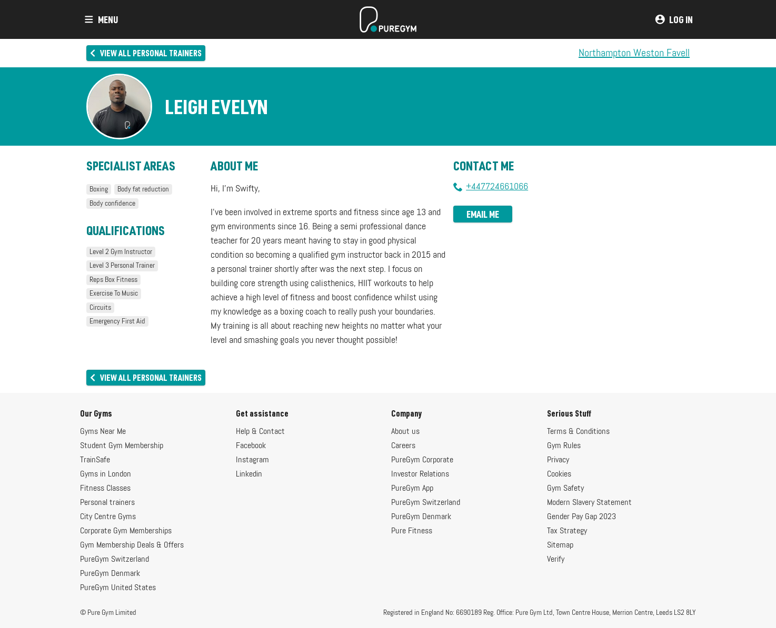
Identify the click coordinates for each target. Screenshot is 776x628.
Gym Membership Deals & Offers (132, 545)
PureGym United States (118, 588)
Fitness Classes (105, 488)
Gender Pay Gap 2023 (581, 517)
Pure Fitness (411, 531)
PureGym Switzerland (114, 559)
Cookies (559, 474)
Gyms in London (105, 474)
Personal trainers (107, 503)
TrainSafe (95, 460)
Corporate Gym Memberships (126, 531)
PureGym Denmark (110, 574)
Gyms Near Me (103, 432)
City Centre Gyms (108, 517)
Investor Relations (420, 474)
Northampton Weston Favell (634, 53)
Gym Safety (565, 488)
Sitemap (560, 545)
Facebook (251, 446)
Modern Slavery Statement (589, 503)
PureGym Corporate (422, 460)
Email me (482, 214)
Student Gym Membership (121, 446)
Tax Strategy (567, 531)
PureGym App (412, 488)
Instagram (252, 460)
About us (405, 432)
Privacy (558, 460)
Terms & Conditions (578, 432)
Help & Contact (260, 432)
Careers (403, 446)
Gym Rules (564, 446)
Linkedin (249, 474)
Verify (555, 559)
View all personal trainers (145, 52)
